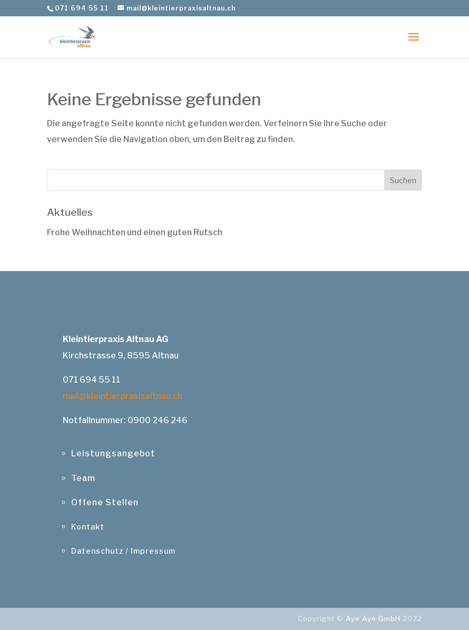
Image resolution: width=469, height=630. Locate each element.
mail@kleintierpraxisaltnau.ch (122, 396)
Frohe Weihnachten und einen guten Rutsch (134, 232)
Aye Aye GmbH (373, 618)
